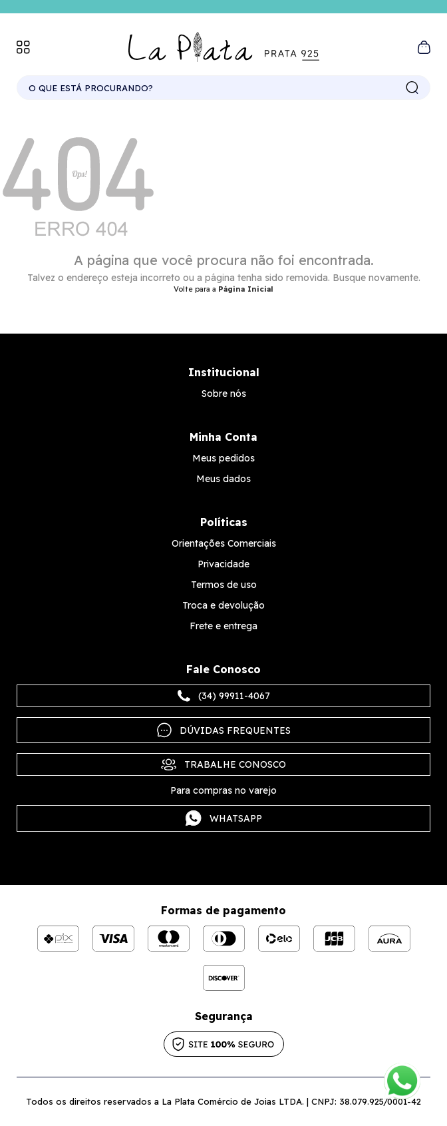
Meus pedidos (223, 458)
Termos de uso (224, 585)
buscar (412, 88)
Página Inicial (245, 289)
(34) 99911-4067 (224, 696)
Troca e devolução (223, 605)
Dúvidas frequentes (224, 730)
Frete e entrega (223, 626)
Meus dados (223, 479)
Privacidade (223, 564)
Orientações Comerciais (224, 543)
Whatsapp (224, 818)
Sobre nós (224, 394)
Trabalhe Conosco (223, 764)
